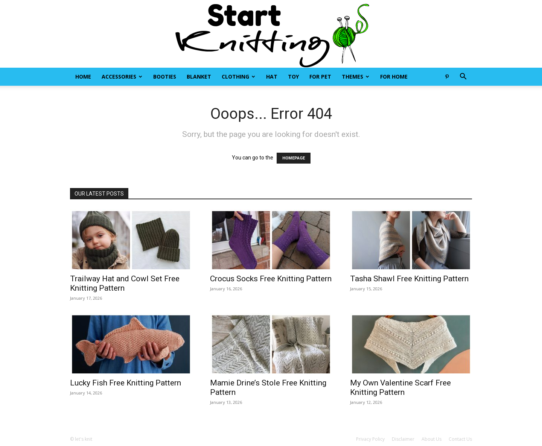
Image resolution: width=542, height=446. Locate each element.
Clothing (238, 76)
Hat (271, 76)
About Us (432, 439)
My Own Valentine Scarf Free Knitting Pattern (400, 387)
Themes (355, 76)
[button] (463, 77)
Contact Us (460, 439)
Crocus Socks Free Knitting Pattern (271, 278)
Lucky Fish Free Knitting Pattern (125, 382)
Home (83, 76)
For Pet (320, 76)
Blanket (199, 76)
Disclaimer (403, 439)
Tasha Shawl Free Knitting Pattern (409, 278)
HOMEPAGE (293, 158)
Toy (293, 76)
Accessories (122, 76)
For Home (394, 76)
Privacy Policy (370, 439)
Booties (164, 76)
